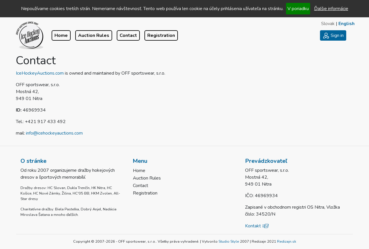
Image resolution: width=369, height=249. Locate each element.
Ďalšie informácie (331, 8)
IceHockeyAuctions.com (40, 73)
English (346, 23)
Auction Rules (93, 35)
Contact (128, 35)
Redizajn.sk (286, 241)
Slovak (328, 23)
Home (61, 35)
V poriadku (298, 8)
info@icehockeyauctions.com (54, 133)
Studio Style (229, 241)
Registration (161, 35)
